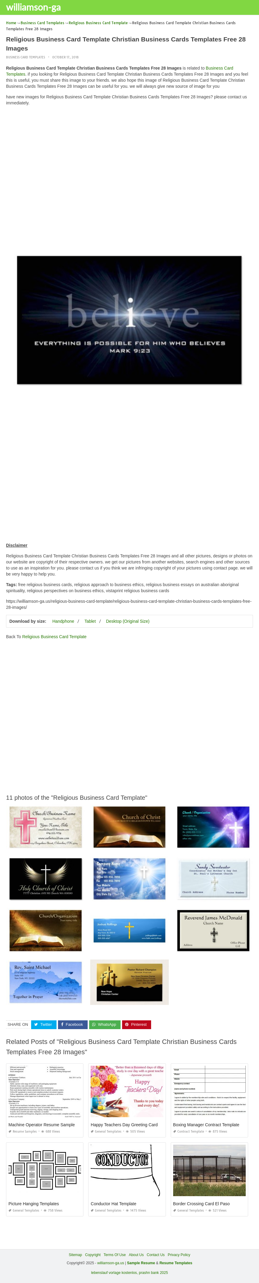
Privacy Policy (179, 1255)
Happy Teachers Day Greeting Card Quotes (132, 1124)
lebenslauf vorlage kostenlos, (114, 1273)
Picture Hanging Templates (33, 1203)
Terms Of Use (115, 1255)
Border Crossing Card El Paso (201, 1203)
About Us (136, 1255)
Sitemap (75, 1255)
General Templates (106, 1132)
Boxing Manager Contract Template (206, 1124)
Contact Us (156, 1255)
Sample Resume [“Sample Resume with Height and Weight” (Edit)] (141, 1263)
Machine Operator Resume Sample (41, 1124)
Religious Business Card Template (54, 636)
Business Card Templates (25, 57)
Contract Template (188, 1132)
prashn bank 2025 (153, 1273)
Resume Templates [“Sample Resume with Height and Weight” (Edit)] (176, 1263)
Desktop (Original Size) (128, 621)
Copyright (92, 1255)
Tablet (90, 621)
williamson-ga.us (110, 1263)
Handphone (63, 621)
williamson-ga (33, 7)
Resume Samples (22, 1132)
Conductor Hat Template (113, 1203)
